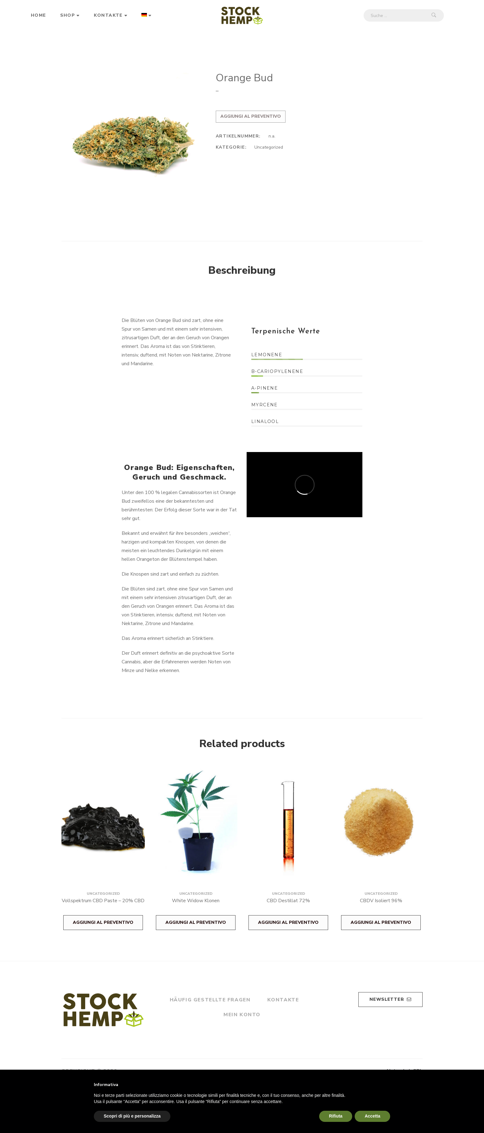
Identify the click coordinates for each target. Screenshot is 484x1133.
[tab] (242, 270)
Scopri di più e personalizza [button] (132, 1116)
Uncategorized (268, 147)
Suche (434, 15)
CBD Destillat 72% (288, 900)
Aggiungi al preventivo (250, 116)
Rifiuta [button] (336, 1116)
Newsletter (390, 999)
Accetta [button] (372, 1116)
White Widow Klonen (195, 900)
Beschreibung (242, 270)
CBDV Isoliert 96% (381, 900)
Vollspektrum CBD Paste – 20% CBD (103, 900)
